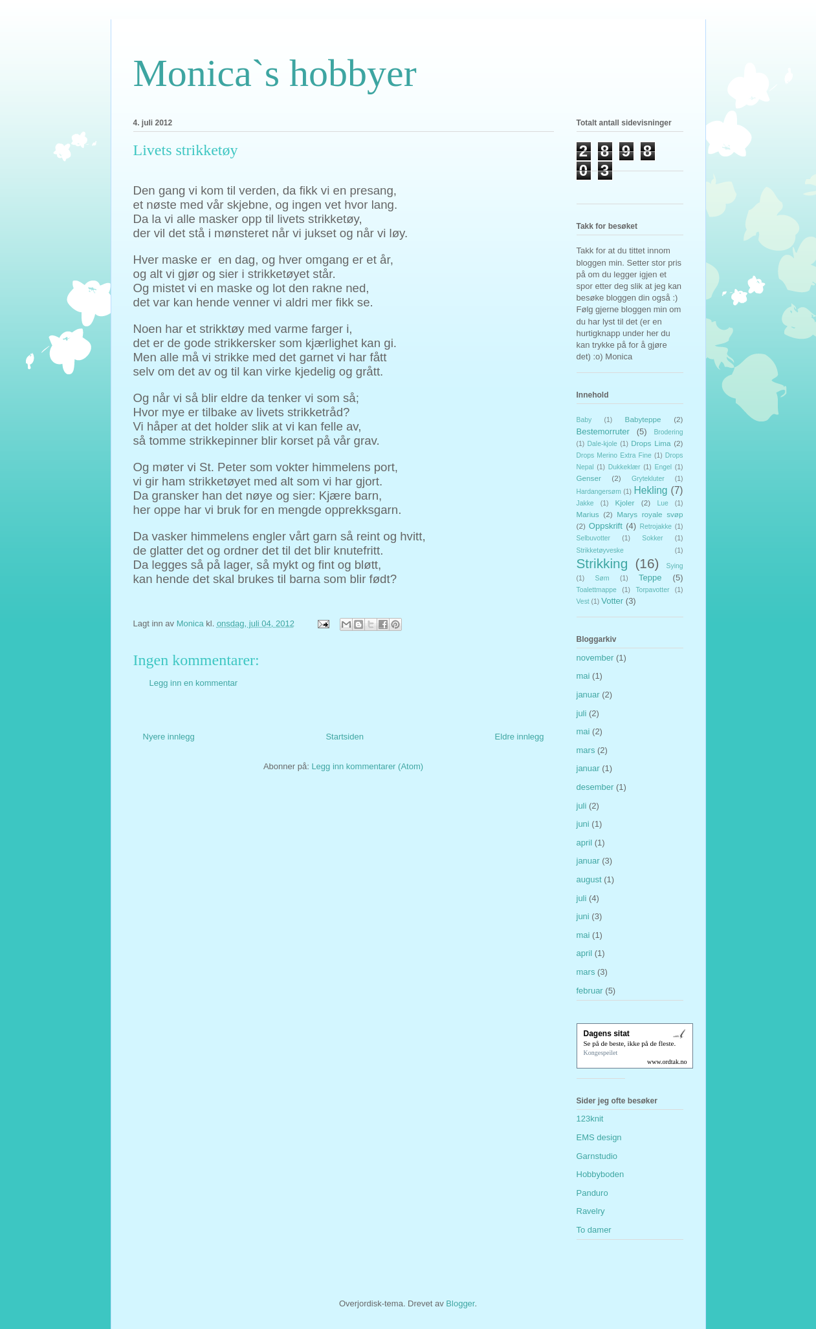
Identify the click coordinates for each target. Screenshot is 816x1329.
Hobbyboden (600, 1174)
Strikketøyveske (600, 550)
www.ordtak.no (667, 1061)
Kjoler (624, 502)
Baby (584, 419)
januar (588, 694)
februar (590, 990)
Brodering (668, 432)
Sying (675, 565)
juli (582, 713)
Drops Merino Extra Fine (614, 455)
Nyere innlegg (169, 736)
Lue (662, 503)
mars (586, 750)
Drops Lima (650, 443)
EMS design (599, 1137)
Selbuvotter (594, 538)
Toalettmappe (597, 589)
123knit (590, 1118)
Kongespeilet (601, 1052)
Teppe (650, 577)
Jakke (585, 503)
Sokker (652, 538)
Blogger (460, 1303)
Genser (589, 478)
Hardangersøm (599, 491)
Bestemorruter (603, 431)
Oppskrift (606, 526)
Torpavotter (652, 589)
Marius (588, 514)
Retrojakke (655, 526)
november (595, 658)
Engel (663, 467)
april (585, 842)
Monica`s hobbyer (275, 73)
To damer (594, 1230)
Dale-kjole (602, 443)
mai (583, 676)
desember (595, 787)
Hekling (651, 490)
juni (583, 824)
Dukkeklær (624, 467)
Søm (602, 578)
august (589, 879)
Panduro (592, 1193)
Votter (612, 601)
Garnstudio (597, 1156)
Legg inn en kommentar (193, 683)
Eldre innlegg (519, 736)
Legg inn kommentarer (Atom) (367, 766)
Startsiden (344, 736)
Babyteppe (643, 419)
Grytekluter (648, 478)
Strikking (602, 563)
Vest (583, 601)
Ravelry (591, 1211)
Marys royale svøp (650, 514)
